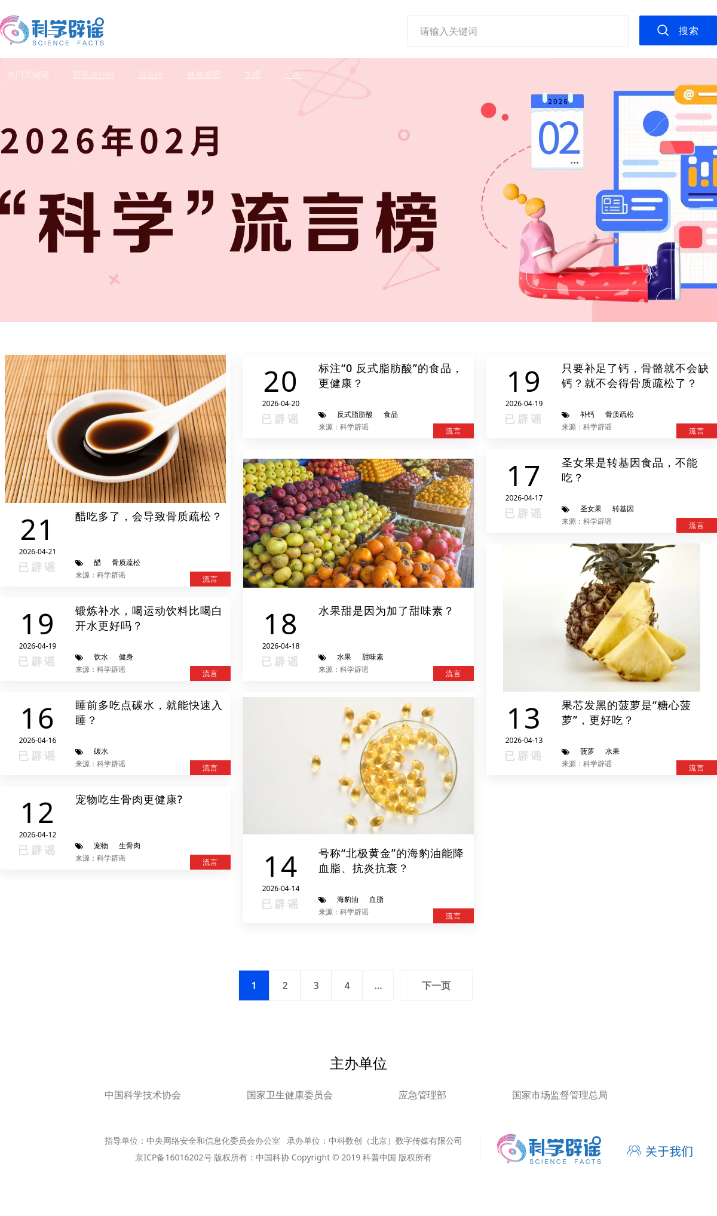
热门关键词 (28, 74)
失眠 (252, 74)
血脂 (376, 899)
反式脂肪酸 (355, 414)
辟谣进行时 (94, 74)
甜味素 (373, 657)
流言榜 (150, 74)
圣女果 (591, 508)
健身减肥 (203, 74)
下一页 (436, 985)
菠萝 (587, 751)
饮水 (101, 657)
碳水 (101, 751)
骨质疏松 (126, 562)
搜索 (689, 30)
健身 (126, 657)
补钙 (587, 414)
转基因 (623, 508)
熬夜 (292, 74)
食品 (391, 414)
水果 (344, 657)
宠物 (101, 845)
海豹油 (347, 899)
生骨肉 (129, 845)
